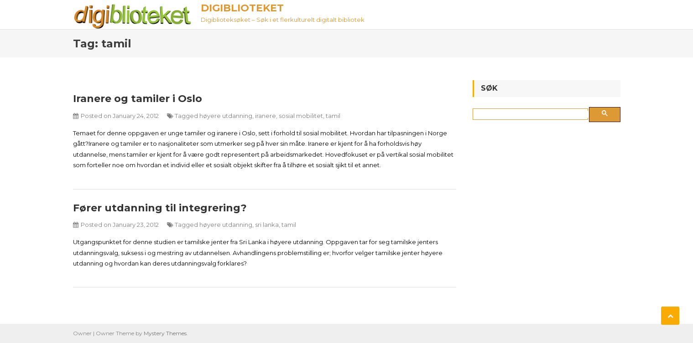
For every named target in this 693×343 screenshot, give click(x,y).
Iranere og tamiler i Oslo (137, 98)
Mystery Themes (165, 333)
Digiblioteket (242, 8)
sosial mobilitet (301, 115)
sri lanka (267, 224)
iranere (265, 115)
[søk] (532, 114)
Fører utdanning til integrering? (160, 208)
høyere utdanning (225, 115)
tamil (333, 115)
